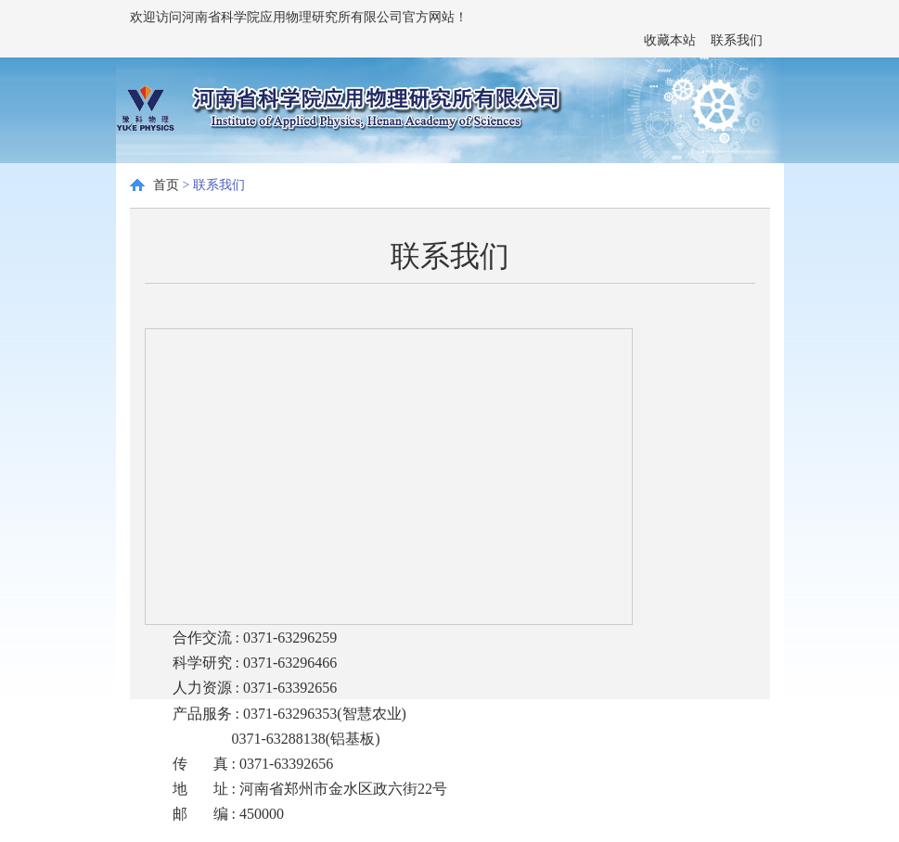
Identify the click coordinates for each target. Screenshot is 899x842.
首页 (166, 185)
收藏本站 (670, 40)
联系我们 (737, 40)
